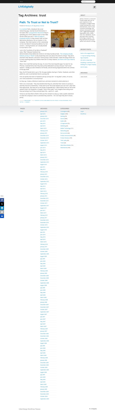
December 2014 (44, 135)
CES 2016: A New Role (86, 60)
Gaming (62, 116)
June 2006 (42, 348)
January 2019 (43, 111)
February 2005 (44, 387)
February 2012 (44, 193)
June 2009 (42, 261)
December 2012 (44, 176)
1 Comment (27, 102)
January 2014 (43, 157)
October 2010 (43, 225)
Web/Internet (27, 100)
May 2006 (42, 350)
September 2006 (44, 341)
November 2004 (44, 394)
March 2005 (43, 384)
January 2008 (43, 302)
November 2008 (44, 278)
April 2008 (42, 295)
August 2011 (43, 208)
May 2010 (42, 237)
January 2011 (43, 217)
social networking (63, 100)
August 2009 (43, 256)
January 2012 (43, 196)
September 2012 (44, 181)
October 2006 (43, 338)
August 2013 (43, 164)
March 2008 (43, 297)
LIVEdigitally (25, 6)
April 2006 (42, 353)
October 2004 (43, 396)
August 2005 (43, 372)
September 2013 (44, 162)
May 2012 (42, 186)
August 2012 (43, 184)
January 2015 (43, 133)
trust (70, 100)
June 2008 (42, 290)
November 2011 (44, 200)
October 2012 (43, 179)
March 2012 (43, 191)
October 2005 (43, 367)
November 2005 (44, 365)
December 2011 (44, 198)
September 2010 (44, 227)
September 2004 (44, 399)
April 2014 (42, 152)
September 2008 (44, 283)
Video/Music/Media (65, 145)
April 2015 (42, 126)
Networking (63, 130)
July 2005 (42, 374)
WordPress (83, 114)
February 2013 (44, 172)
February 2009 (44, 271)
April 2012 (42, 188)
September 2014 (44, 143)
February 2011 (44, 215)
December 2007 (44, 304)
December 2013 (44, 159)
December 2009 (44, 249)
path (53, 100)
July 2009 (42, 258)
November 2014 (44, 138)
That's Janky (63, 140)
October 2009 (43, 251)
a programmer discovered (36, 33)
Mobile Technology (65, 128)
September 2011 (44, 205)
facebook (37, 100)
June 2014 (42, 147)
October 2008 (43, 280)
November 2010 (44, 222)
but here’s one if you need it (66, 59)
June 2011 (42, 210)
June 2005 (42, 377)
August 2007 (43, 314)
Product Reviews (64, 138)
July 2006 (42, 345)
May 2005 (42, 379)
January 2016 (43, 116)
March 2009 (43, 268)
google (42, 100)
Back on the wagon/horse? (87, 53)
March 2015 (43, 128)
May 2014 (42, 150)
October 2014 (43, 140)
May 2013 (42, 169)
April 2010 (42, 239)
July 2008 (42, 287)
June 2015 (42, 121)
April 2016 (42, 114)
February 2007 (44, 329)
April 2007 (42, 324)
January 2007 (43, 331)
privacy (57, 100)
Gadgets (62, 114)
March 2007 (43, 326)
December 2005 (44, 362)
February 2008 (44, 300)
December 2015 (44, 118)
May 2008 (42, 292)
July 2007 (42, 316)
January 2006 (43, 360)
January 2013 (43, 174)
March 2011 (43, 213)
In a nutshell (23, 29)
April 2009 (42, 266)
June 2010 (42, 234)
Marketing (63, 126)
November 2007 (44, 307)
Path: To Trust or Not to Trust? (39, 22)
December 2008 (44, 275)
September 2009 (44, 254)
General (62, 118)
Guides (62, 121)
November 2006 (44, 336)
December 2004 (44, 391)
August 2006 (43, 343)
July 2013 (42, 167)
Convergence (63, 111)
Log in (82, 111)
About (21, 1)
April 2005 (42, 382)
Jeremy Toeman (40, 25)
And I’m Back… (84, 67)
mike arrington (48, 100)
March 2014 (43, 155)
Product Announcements (66, 135)
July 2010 (42, 232)
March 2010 (43, 242)
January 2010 (43, 246)
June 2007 (42, 319)
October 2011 (43, 203)
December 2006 (44, 333)
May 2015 (42, 123)
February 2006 (44, 357)
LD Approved (63, 123)
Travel (62, 143)
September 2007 (44, 312)
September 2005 (44, 370)
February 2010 (44, 244)
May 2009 (42, 263)
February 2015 (44, 130)
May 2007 (42, 321)
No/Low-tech (63, 133)
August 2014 (43, 145)
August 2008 (43, 285)
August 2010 (43, 230)
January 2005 (43, 389)
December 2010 (44, 220)
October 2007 (43, 309)
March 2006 (43, 355)
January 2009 (43, 273)
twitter (21, 102)
